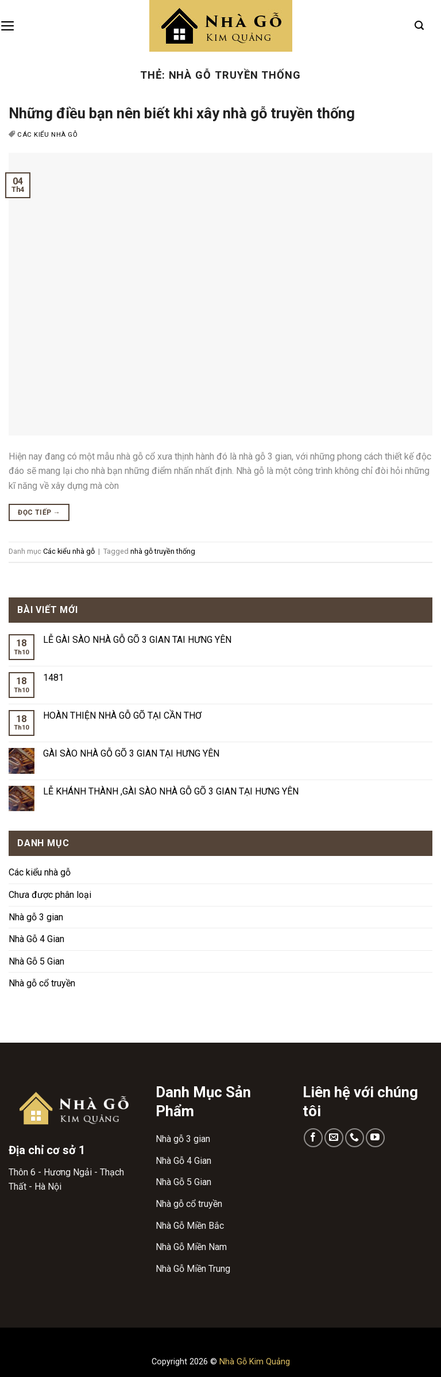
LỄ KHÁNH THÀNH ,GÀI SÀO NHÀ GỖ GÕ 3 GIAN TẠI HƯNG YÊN (171, 791)
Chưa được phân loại (50, 894)
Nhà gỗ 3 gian (36, 917)
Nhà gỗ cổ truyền (42, 983)
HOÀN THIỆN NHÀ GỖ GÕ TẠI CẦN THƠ (122, 715)
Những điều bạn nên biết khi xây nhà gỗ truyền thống (182, 113)
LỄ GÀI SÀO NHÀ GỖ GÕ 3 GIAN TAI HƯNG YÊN (137, 639)
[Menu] (8, 26)
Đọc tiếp (39, 512)
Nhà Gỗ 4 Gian (36, 939)
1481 (53, 677)
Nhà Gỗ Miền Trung (193, 1268)
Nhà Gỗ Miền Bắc (190, 1225)
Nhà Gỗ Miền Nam (191, 1246)
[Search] (419, 25)
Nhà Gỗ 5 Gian (36, 961)
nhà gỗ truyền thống (162, 551)
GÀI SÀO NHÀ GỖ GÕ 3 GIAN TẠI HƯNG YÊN (131, 753)
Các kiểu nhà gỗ (47, 134)
